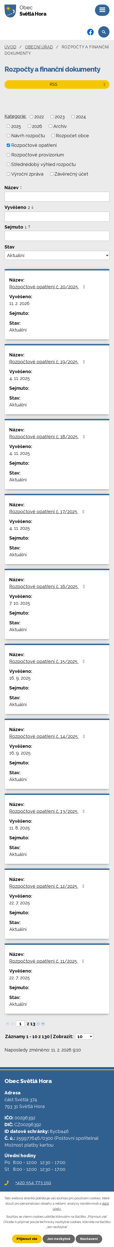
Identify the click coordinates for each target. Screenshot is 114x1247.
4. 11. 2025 (19, 378)
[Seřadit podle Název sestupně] (21, 188)
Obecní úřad (39, 47)
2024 (81, 116)
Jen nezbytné (58, 1239)
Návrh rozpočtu (28, 135)
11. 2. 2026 (19, 303)
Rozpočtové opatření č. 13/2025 (48, 811)
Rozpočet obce (72, 135)
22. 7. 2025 (19, 902)
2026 (37, 126)
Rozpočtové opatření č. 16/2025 (48, 586)
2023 (60, 116)
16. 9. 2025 (20, 678)
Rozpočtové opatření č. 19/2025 (48, 361)
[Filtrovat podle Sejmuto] (57, 236)
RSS (78, 84)
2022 (39, 116)
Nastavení (89, 1239)
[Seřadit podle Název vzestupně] (21, 186)
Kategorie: (15, 116)
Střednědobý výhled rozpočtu (43, 164)
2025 (16, 126)
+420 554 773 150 (33, 1182)
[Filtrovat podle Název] (57, 197)
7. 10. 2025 (19, 603)
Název (12, 187)
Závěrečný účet (71, 174)
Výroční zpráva (27, 174)
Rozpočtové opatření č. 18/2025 (48, 436)
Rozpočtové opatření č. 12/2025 (47, 886)
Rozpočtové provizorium (37, 154)
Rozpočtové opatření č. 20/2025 (48, 286)
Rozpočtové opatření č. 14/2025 (48, 736)
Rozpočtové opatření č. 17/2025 (47, 511)
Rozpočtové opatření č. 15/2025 (48, 661)
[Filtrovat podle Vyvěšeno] (57, 217)
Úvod (10, 47)
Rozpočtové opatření (34, 145)
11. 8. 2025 (19, 827)
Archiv (60, 126)
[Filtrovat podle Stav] (57, 255)
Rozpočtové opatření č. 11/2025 (47, 961)
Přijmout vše (27, 1239)
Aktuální (18, 329)
